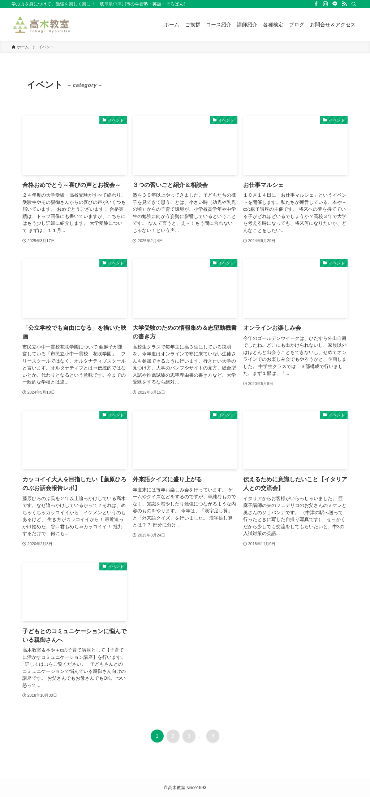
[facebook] (316, 4)
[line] (335, 4)
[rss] (344, 4)
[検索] (353, 4)
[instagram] (325, 4)
